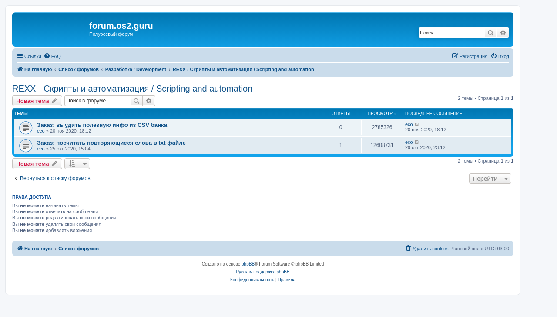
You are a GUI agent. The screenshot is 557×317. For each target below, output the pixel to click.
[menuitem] (52, 56)
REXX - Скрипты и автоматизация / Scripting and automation (132, 88)
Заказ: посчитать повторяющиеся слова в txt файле (111, 143)
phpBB (248, 264)
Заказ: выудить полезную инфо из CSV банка (102, 125)
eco (41, 130)
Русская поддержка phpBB (262, 271)
